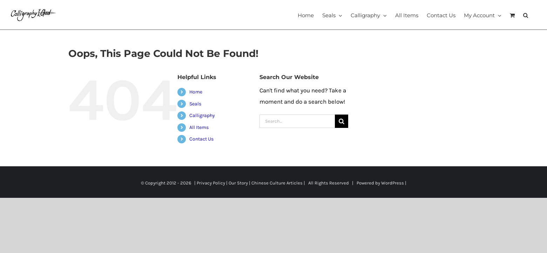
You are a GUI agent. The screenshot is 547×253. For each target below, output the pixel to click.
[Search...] (297, 121)
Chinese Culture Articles (277, 183)
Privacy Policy (211, 183)
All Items (199, 127)
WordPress (392, 183)
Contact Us (201, 139)
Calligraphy (202, 115)
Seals (195, 104)
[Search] (341, 121)
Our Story (238, 183)
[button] (534, 15)
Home (195, 92)
